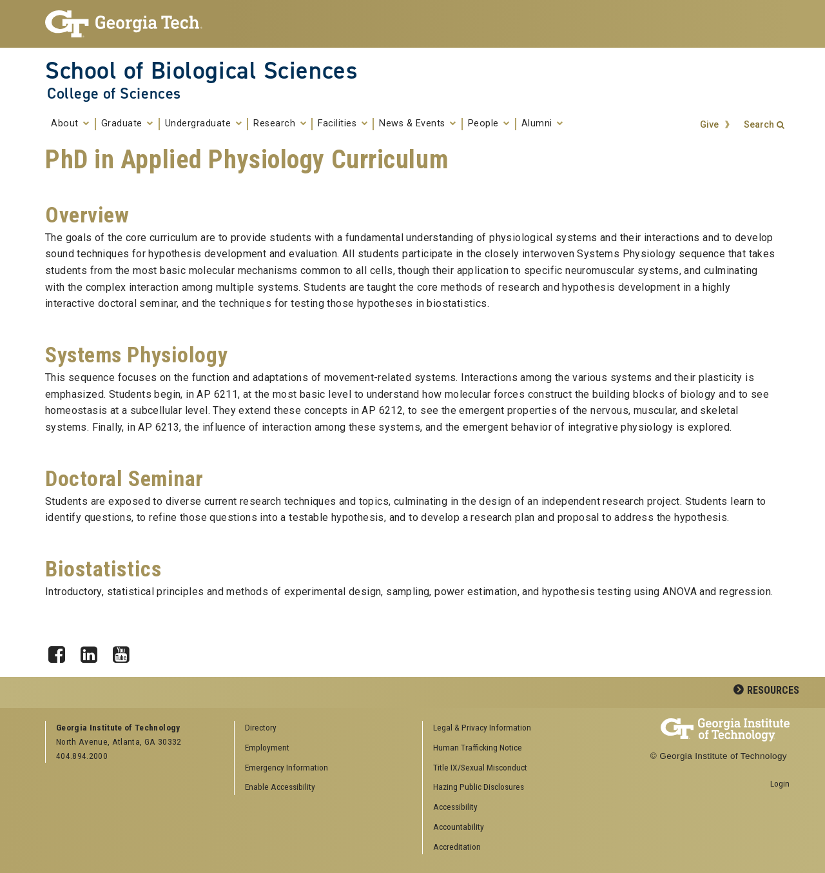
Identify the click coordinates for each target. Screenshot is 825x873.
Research (279, 123)
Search (759, 124)
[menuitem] (512, 728)
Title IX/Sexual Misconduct (480, 767)
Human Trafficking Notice (477, 747)
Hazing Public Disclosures (478, 786)
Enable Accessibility (280, 786)
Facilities (342, 123)
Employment (267, 747)
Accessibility (455, 806)
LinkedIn (93, 651)
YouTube (126, 651)
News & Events (417, 123)
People (489, 123)
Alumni (542, 123)
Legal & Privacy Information (482, 727)
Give (709, 124)
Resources (773, 690)
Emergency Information (286, 767)
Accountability (458, 826)
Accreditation (457, 846)
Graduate (127, 123)
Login (780, 783)
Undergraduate (203, 123)
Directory (261, 727)
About (70, 123)
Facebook (61, 651)
